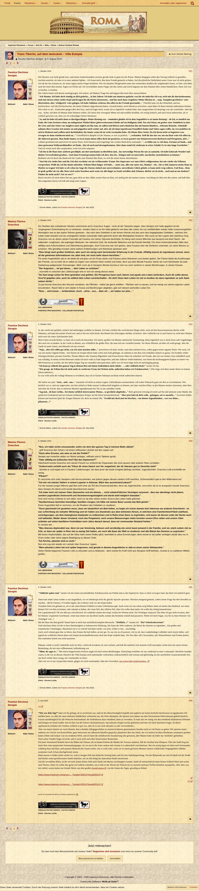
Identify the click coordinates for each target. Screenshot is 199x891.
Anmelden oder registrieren (173, 3)
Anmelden (115, 858)
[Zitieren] (190, 212)
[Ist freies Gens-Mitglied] (30, 93)
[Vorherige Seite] (7, 63)
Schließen (194, 887)
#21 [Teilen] (190, 71)
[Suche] (192, 3)
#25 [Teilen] (190, 587)
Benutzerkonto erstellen (91, 858)
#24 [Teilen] (190, 441)
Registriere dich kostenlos (107, 851)
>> (39, 706)
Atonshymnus (98, 768)
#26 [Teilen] (190, 700)
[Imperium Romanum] (99, 24)
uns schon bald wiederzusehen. (133, 661)
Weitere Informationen (176, 887)
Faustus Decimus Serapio (30, 59)
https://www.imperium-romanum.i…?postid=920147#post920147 (69, 774)
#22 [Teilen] (190, 220)
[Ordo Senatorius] (30, 98)
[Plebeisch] (30, 89)
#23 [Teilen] (190, 324)
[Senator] (30, 234)
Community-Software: (99, 881)
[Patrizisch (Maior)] (30, 238)
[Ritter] (30, 85)
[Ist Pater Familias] (30, 243)
